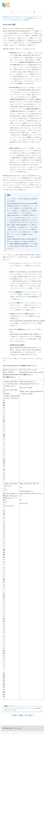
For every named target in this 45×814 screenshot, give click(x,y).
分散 (5, 710)
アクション (24, 708)
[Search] (34, 12)
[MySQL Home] (5, 4)
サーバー (10, 710)
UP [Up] (26, 715)
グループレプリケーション (31, 16)
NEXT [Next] (31, 715)
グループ (8, 708)
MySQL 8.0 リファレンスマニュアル (12, 16)
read (14, 710)
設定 (35, 708)
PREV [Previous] (14, 715)
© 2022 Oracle (17, 728)
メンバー (14, 708)
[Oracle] (7, 728)
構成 (38, 708)
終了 (18, 708)
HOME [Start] (20, 715)
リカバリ (30, 708)
